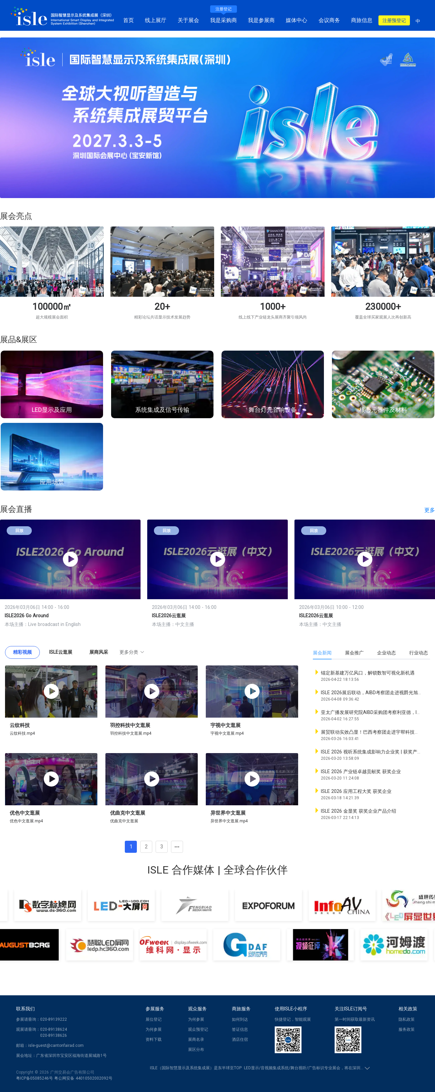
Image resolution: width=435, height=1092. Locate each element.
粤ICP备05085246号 (34, 1078)
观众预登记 (198, 1029)
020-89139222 (53, 1019)
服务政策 (407, 1029)
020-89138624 (53, 1029)
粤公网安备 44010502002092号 (83, 1078)
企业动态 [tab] (386, 652)
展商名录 (196, 1039)
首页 (128, 20)
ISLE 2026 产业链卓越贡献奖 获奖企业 (361, 771)
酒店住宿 (240, 1039)
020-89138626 (53, 1035)
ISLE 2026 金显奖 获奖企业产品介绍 (358, 811)
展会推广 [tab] (354, 652)
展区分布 (196, 1049)
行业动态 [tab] (418, 652)
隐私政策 (407, 1019)
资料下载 (154, 1039)
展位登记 (154, 1019)
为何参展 (154, 1029)
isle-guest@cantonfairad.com (56, 1045)
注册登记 (223, 9)
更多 (429, 510)
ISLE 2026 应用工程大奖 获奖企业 (356, 791)
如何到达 (240, 1019)
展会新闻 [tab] (322, 652)
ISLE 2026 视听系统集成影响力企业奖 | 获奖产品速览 (376, 751)
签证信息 (240, 1029)
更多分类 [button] (132, 652)
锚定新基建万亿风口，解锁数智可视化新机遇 (368, 672)
